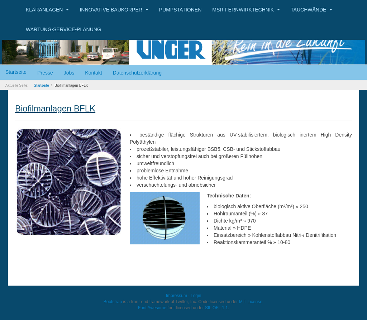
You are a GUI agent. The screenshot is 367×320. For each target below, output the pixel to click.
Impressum (176, 295)
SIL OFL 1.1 (216, 307)
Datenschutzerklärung (137, 73)
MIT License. (251, 301)
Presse (45, 73)
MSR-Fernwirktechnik (246, 10)
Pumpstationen (180, 10)
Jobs (69, 73)
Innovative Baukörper (114, 10)
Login (196, 295)
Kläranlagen (47, 10)
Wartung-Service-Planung (63, 29)
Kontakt (93, 73)
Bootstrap (113, 301)
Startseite (16, 72)
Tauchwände (311, 10)
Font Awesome (152, 307)
